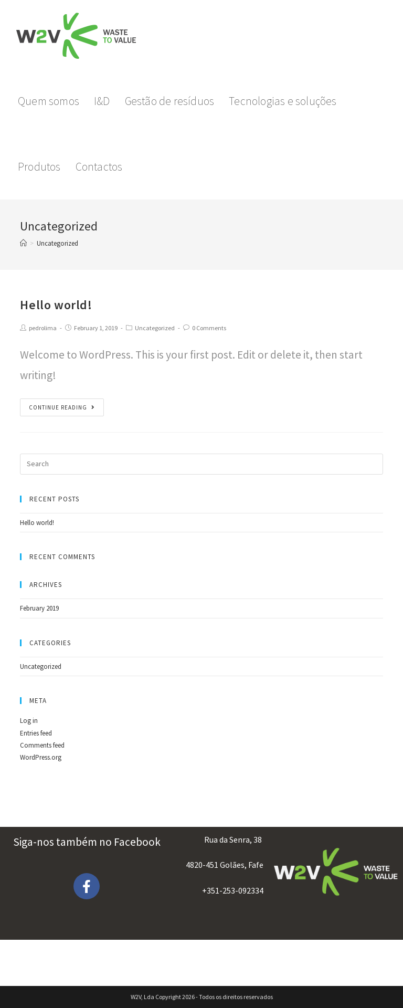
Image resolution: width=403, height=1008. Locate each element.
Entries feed (36, 733)
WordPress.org (40, 757)
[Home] (23, 243)
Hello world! (56, 305)
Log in (29, 720)
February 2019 (39, 608)
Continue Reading (62, 407)
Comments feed (42, 745)
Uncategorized (155, 328)
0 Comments (209, 328)
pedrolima (43, 328)
